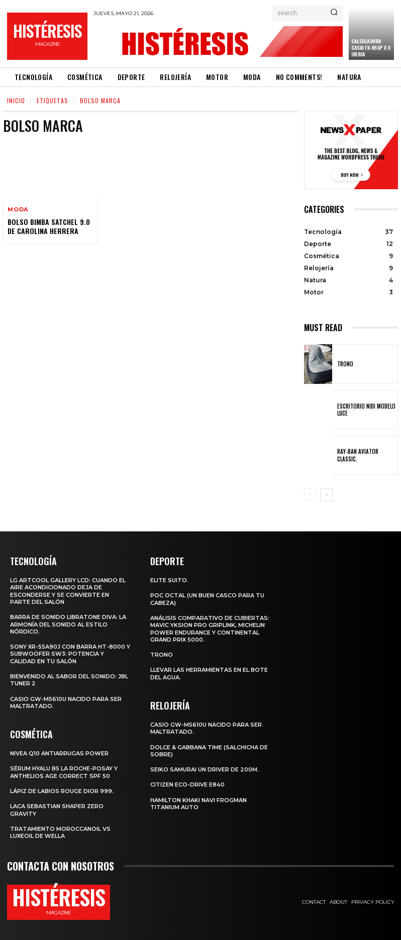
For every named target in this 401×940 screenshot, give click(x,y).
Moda (18, 209)
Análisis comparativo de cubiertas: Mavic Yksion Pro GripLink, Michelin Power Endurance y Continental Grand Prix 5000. (209, 628)
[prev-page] (310, 494)
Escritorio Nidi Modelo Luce (366, 409)
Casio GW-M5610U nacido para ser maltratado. (66, 702)
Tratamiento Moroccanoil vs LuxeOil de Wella (60, 832)
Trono (345, 364)
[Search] (334, 13)
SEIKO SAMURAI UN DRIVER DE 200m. (204, 769)
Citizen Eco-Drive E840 (187, 784)
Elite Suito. (169, 580)
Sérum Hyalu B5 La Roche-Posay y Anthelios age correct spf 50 (64, 772)
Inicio (16, 100)
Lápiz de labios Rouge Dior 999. (62, 791)
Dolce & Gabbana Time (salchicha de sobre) (209, 751)
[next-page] (326, 494)
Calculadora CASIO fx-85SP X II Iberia (370, 47)
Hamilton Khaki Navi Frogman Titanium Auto (198, 804)
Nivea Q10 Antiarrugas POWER (59, 753)
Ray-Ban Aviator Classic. (357, 454)
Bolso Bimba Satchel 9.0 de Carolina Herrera (49, 226)
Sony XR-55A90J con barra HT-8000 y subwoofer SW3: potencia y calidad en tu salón (70, 654)
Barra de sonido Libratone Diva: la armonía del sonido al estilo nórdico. (68, 624)
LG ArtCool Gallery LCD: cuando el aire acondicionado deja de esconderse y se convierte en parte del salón (68, 591)
